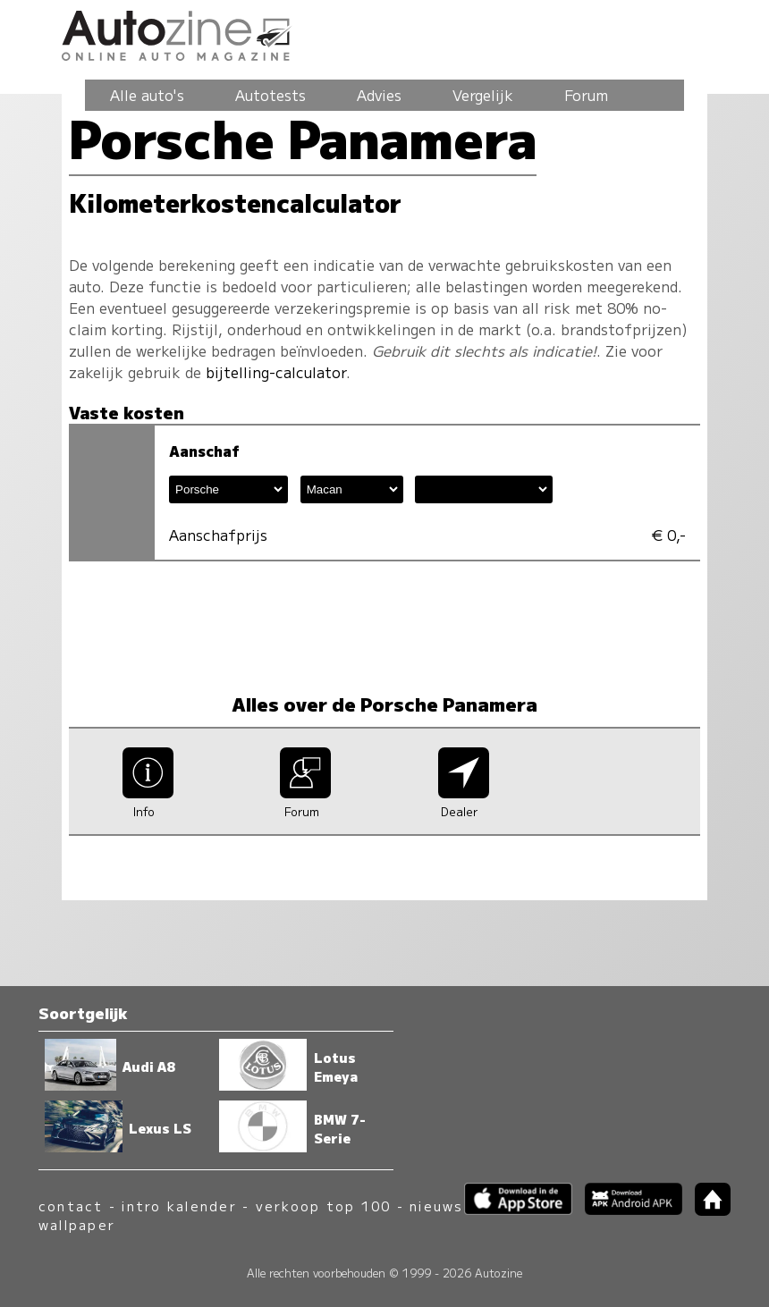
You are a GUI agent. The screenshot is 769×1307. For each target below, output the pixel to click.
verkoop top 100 (324, 1205)
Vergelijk (482, 94)
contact (71, 1205)
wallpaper (76, 1224)
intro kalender (179, 1205)
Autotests (270, 94)
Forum (586, 94)
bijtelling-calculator (276, 372)
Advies (379, 94)
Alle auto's (147, 94)
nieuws (436, 1205)
